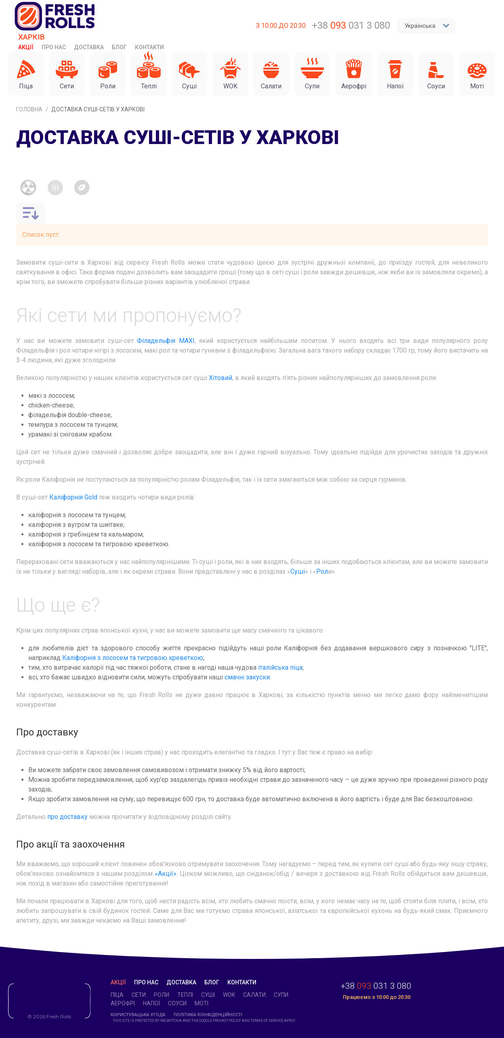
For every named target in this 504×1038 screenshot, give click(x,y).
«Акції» (165, 873)
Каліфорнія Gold (73, 497)
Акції (26, 47)
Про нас (54, 47)
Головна (30, 109)
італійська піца (280, 667)
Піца (117, 995)
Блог (119, 47)
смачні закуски (247, 677)
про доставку (67, 817)
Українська (427, 25)
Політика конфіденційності (208, 1014)
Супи (281, 995)
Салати (254, 995)
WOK (229, 995)
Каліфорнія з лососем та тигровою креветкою (132, 658)
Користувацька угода (138, 1014)
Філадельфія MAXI (166, 341)
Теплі (185, 995)
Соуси (177, 1003)
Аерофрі (123, 1003)
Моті (201, 1003)
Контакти (149, 47)
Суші (297, 571)
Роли (161, 995)
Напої (151, 1003)
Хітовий (219, 378)
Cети (139, 995)
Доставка (89, 47)
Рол (322, 571)
